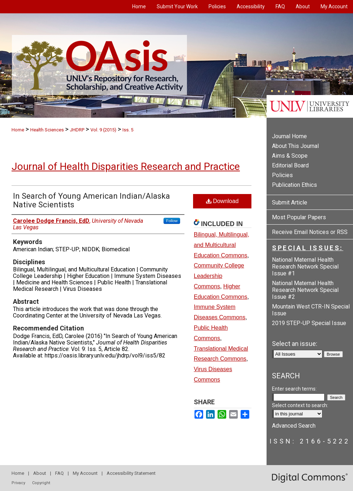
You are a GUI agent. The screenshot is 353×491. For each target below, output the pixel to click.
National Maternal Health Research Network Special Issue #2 (305, 290)
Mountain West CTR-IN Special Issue (311, 310)
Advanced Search (294, 425)
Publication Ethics (294, 184)
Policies (282, 175)
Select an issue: (294, 343)
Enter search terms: (294, 389)
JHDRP (77, 129)
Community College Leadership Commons (219, 275)
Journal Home (289, 136)
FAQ (59, 473)
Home (18, 129)
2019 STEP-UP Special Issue (309, 323)
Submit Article (289, 202)
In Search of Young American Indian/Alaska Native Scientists (91, 200)
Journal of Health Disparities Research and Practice (126, 166)
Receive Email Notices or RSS (310, 232)
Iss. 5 (127, 129)
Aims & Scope (290, 155)
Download (222, 201)
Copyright (41, 483)
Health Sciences (47, 129)
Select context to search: (300, 405)
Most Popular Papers (299, 217)
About (39, 473)
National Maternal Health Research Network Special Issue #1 (305, 266)
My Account (85, 473)
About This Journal (295, 146)
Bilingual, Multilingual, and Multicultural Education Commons (221, 244)
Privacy (18, 483)
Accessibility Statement (131, 473)
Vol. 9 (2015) (103, 129)
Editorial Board (290, 165)
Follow (172, 221)
